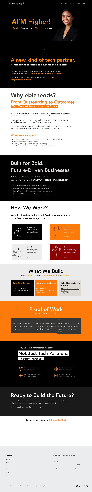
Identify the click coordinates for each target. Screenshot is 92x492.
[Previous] (7, 30)
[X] (84, 486)
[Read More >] (30, 236)
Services (9, 466)
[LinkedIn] (79, 486)
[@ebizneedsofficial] (57, 420)
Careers (8, 469)
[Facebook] (82, 486)
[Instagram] (87, 486)
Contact (9, 475)
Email (56, 462)
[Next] (84, 30)
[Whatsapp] (77, 486)
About (8, 462)
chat (21, 77)
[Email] (62, 464)
